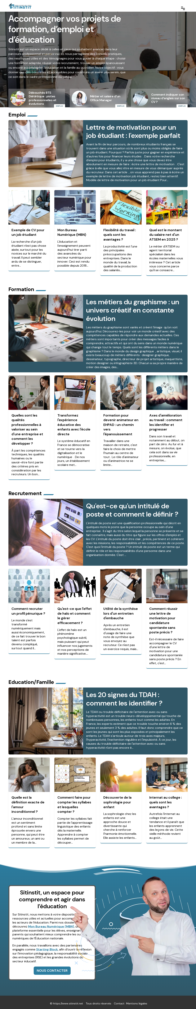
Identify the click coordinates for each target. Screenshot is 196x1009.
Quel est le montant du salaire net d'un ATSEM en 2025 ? (165, 234)
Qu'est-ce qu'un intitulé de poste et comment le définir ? (132, 508)
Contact (119, 1001)
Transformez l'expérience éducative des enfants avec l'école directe (73, 423)
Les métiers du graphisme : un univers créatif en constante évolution (132, 309)
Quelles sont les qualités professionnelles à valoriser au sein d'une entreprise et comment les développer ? (27, 428)
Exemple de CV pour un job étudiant (27, 232)
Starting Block (47, 947)
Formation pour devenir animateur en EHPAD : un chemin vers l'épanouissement (120, 423)
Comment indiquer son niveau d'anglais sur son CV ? (168, 98)
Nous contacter (52, 968)
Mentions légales (136, 1001)
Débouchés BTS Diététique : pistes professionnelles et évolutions (42, 98)
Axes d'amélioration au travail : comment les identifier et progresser (165, 421)
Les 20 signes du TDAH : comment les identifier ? (124, 696)
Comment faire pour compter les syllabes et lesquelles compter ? (74, 802)
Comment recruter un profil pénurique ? (28, 609)
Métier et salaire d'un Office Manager (105, 98)
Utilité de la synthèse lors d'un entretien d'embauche (120, 612)
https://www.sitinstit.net (68, 1001)
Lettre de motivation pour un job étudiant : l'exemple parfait (133, 130)
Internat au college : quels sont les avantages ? (165, 800)
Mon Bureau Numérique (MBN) (71, 232)
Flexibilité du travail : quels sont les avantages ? (119, 234)
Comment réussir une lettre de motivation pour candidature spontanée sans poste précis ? (163, 619)
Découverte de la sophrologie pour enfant (117, 800)
